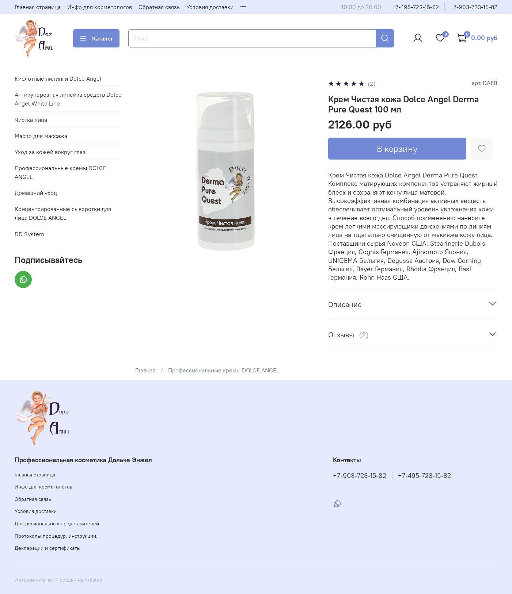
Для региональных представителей (57, 523)
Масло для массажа (41, 135)
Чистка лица (31, 119)
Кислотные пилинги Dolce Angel (58, 78)
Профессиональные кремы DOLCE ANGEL (223, 370)
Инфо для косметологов (99, 7)
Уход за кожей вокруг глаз (50, 152)
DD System (29, 234)
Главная (145, 370)
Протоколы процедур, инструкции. (56, 536)
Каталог (96, 38)
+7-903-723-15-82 (473, 7)
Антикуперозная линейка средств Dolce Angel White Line (68, 99)
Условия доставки (210, 7)
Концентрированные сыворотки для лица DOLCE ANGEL (63, 213)
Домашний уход (36, 192)
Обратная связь (159, 7)
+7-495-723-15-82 (415, 7)
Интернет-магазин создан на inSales (58, 579)
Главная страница (38, 7)
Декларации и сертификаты (47, 548)
